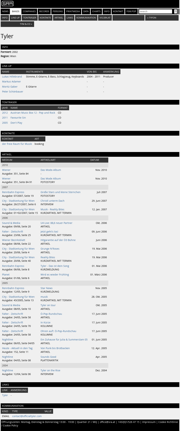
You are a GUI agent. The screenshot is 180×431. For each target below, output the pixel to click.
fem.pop (131, 11)
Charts (96, 11)
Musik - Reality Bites (52, 209)
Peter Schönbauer (12, 91)
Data (86, 11)
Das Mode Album (51, 178)
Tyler (5, 395)
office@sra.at (107, 422)
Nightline (7, 339)
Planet (5, 274)
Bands (15, 11)
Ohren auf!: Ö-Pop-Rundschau (58, 331)
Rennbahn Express (13, 192)
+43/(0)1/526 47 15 (128, 422)
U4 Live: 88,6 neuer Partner (56, 223)
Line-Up (15, 17)
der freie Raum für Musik (17, 143)
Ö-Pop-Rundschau (51, 313)
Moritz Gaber (10, 86)
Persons (58, 11)
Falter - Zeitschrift (12, 231)
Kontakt (118, 11)
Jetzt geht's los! (49, 231)
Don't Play (16, 122)
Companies (29, 11)
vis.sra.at (104, 17)
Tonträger (29, 17)
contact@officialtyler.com (27, 416)
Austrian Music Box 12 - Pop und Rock (33, 112)
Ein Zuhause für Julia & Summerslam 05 (64, 339)
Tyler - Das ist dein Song (55, 266)
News (5, 11)
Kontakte (45, 17)
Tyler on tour (48, 305)
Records (44, 11)
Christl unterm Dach (53, 200)
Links (70, 17)
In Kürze (45, 322)
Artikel (58, 17)
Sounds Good (48, 356)
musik (44, 296)
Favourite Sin (18, 117)
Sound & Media (11, 223)
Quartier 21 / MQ (87, 422)
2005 (5, 122)
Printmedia (73, 11)
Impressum (149, 422)
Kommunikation (86, 17)
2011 (5, 117)
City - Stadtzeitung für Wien (18, 200)
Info (107, 11)
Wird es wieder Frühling (55, 274)
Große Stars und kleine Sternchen (61, 192)
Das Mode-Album (51, 170)
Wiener (6, 170)
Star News (47, 288)
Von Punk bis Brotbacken (55, 348)
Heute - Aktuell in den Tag (17, 348)
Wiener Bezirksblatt (13, 240)
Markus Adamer (11, 81)
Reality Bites (48, 257)
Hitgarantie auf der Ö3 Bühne (58, 240)
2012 (5, 112)
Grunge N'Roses (50, 248)
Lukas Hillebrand (12, 76)
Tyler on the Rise (50, 370)
